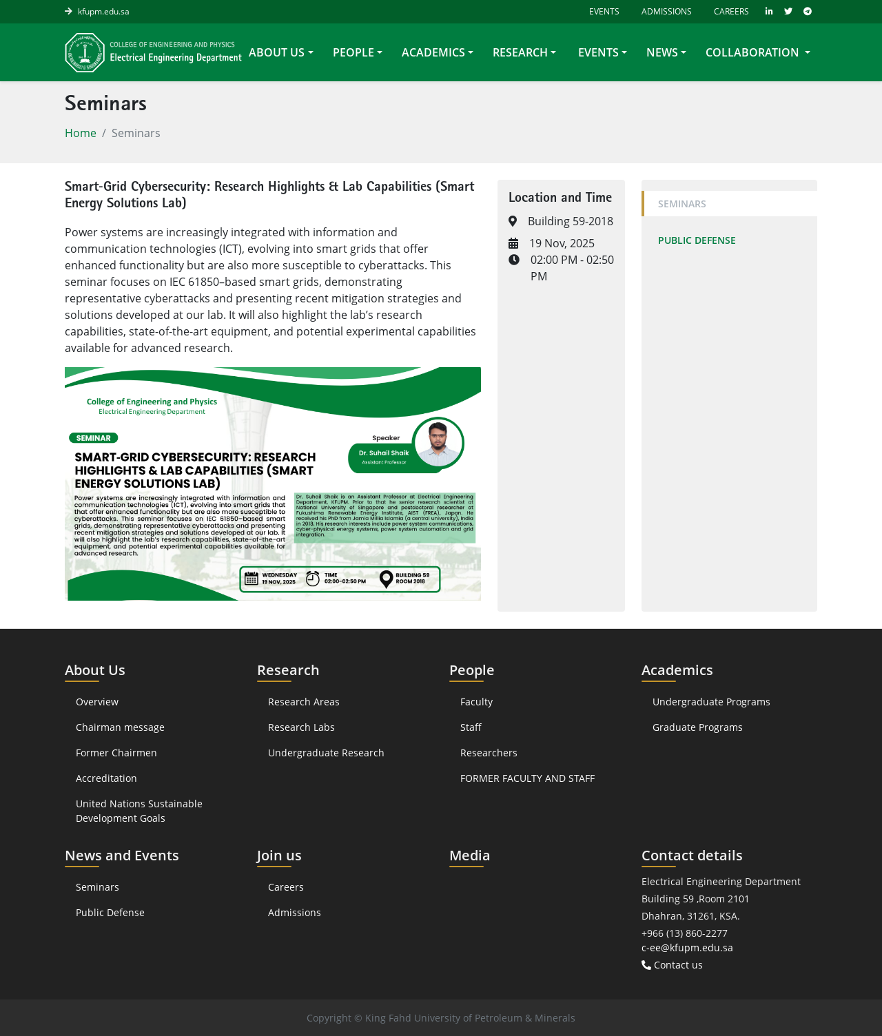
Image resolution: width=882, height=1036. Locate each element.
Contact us (672, 964)
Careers (731, 11)
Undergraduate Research (326, 752)
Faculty (476, 701)
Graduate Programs (698, 727)
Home (80, 133)
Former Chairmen (116, 752)
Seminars (682, 203)
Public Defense (697, 240)
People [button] (353, 52)
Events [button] (597, 52)
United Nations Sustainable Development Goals (139, 811)
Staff (471, 727)
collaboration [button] (754, 52)
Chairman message (120, 727)
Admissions (667, 11)
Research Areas (304, 701)
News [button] (662, 52)
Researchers (488, 752)
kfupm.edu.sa (104, 11)
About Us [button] (277, 52)
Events (603, 11)
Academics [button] (433, 52)
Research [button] (520, 52)
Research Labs (301, 727)
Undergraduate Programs (711, 701)
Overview (97, 701)
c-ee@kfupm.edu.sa (687, 947)
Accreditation (108, 778)
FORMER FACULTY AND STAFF (527, 778)
